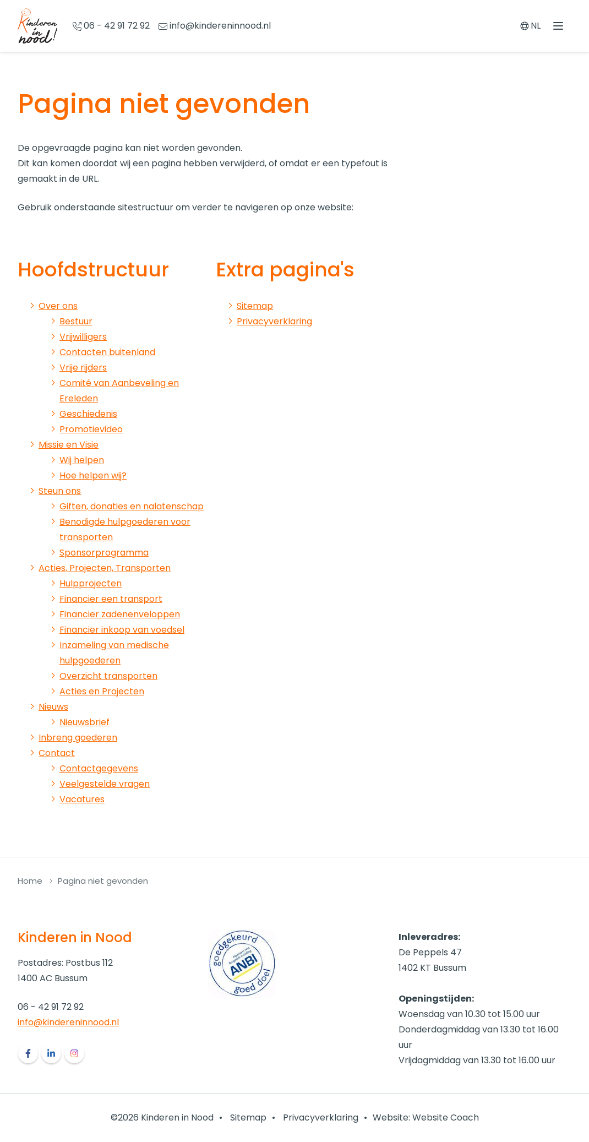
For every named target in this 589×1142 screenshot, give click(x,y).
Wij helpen (81, 460)
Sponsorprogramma (104, 552)
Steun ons (60, 491)
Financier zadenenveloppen (119, 614)
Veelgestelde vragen (104, 783)
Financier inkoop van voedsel (121, 629)
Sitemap (255, 306)
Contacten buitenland (107, 352)
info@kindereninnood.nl (68, 1022)
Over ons (58, 306)
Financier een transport (110, 598)
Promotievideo (91, 429)
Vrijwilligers (83, 336)
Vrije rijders (83, 367)
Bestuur (75, 321)
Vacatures (82, 799)
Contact (57, 753)
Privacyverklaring (274, 321)
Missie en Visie (69, 444)
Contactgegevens (98, 768)
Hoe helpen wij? (93, 475)
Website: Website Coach (426, 1117)
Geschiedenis (88, 413)
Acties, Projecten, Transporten (105, 568)
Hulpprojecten (90, 583)
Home (30, 881)
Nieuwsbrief (84, 722)
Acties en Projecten (101, 691)
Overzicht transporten (108, 676)
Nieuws (53, 706)
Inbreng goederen (78, 737)
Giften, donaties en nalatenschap (131, 506)
